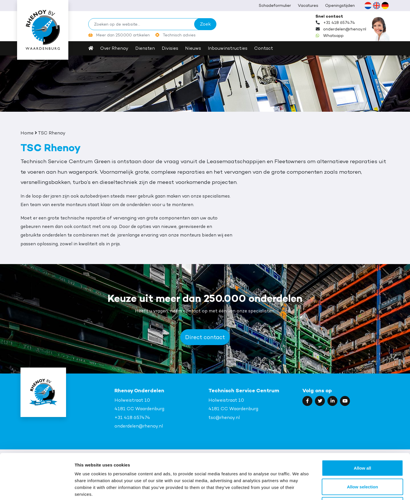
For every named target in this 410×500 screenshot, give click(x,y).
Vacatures (308, 5)
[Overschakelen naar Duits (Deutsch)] (385, 5)
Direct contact (205, 337)
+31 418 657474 (339, 22)
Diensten (145, 48)
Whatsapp (333, 35)
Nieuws (193, 48)
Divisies (170, 48)
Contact (263, 48)
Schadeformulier (275, 5)
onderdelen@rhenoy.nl (344, 29)
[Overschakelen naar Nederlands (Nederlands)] (368, 5)
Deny (362, 462)
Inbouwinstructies (227, 48)
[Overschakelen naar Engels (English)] (376, 5)
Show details (299, 488)
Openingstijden (340, 5)
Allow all (362, 425)
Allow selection (362, 444)
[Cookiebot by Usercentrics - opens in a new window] (37, 489)
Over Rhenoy (114, 48)
